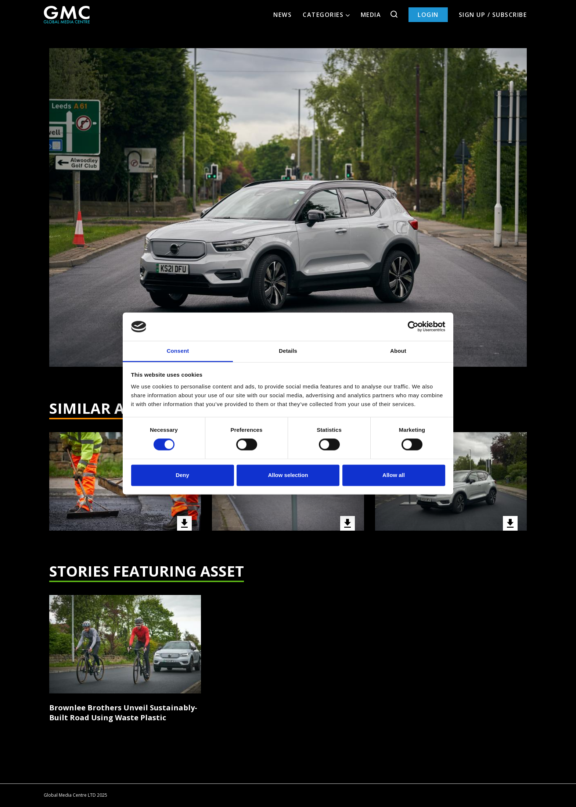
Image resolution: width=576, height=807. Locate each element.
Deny (182, 475)
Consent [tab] (178, 351)
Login (428, 15)
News (282, 15)
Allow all (393, 475)
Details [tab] (288, 351)
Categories (326, 15)
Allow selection (288, 475)
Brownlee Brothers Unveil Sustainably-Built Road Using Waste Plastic (123, 712)
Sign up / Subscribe (493, 15)
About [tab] (398, 351)
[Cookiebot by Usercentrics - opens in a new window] (413, 326)
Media (371, 15)
